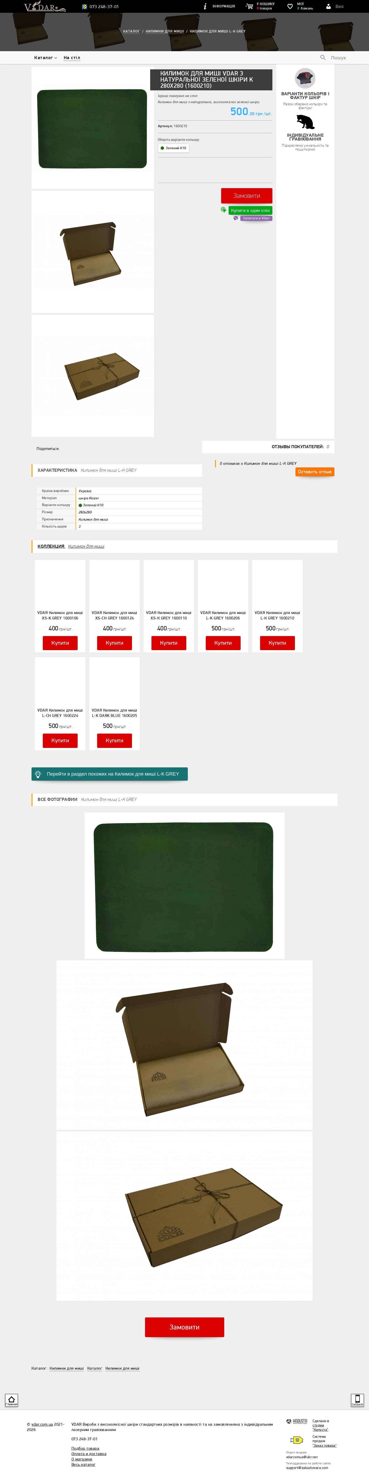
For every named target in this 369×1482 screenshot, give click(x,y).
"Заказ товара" (324, 1433)
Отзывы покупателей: (300, 447)
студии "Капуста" (320, 1415)
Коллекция (71, 546)
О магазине (82, 1447)
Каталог (43, 58)
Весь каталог (83, 1452)
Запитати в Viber (256, 213)
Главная (11, 1404)
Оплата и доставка (89, 1441)
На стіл (72, 58)
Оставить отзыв (315, 470)
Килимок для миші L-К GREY (218, 31)
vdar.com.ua (42, 1412)
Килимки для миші (67, 1356)
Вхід (339, 6)
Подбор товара (85, 1436)
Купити (60, 640)
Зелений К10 (173, 148)
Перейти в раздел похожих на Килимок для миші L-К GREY (103, 763)
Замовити (247, 193)
